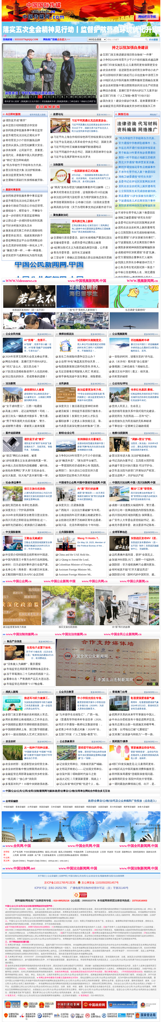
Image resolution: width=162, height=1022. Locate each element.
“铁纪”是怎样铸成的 (17, 160)
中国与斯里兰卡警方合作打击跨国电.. (27, 559)
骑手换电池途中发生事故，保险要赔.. (80, 376)
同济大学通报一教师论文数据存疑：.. (80, 724)
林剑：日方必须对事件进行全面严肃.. (27, 564)
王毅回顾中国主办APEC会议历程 (24, 574)
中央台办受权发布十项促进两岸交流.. (134, 719)
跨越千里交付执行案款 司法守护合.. (133, 465)
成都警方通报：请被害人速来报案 (25, 426)
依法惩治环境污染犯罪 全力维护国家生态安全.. (81, 197)
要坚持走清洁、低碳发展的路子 (24, 235)
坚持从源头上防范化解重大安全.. (25, 145)
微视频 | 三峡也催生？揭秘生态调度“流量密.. (89, 101)
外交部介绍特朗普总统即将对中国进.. (27, 554)
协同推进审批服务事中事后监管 (24, 130)
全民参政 (64, 383)
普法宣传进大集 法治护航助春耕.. (131, 455)
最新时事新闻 (13, 189)
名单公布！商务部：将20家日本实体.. (27, 569)
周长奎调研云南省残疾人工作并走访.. (27, 719)
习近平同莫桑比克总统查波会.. (90, 120)
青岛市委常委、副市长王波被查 (72, 252)
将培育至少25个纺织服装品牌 (23, 140)
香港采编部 (20, 807)
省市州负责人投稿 (37, 114)
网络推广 (154, 114)
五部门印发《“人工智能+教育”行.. (78, 734)
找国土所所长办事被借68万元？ (136, 267)
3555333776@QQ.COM (26, 39)
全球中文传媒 (29, 9)
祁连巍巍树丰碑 (140, 340)
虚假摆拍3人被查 (34, 389)
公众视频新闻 (119, 333)
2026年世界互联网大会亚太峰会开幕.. (27, 356)
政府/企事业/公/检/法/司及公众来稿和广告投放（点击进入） (123, 800)
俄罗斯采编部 (130, 807)
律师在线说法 (66, 333)
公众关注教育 (66, 691)
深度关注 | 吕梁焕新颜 (71, 505)
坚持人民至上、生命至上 (126, 406)
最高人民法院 (51, 852)
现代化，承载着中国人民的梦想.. (25, 155)
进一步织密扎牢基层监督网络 (23, 215)
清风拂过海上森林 (82, 221)
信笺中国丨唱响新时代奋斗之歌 (77, 774)
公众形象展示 (67, 741)
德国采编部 (79, 807)
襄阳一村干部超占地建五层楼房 (137, 157)
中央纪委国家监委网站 (34, 852)
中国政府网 (78, 852)
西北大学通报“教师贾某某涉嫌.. (137, 162)
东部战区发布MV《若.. (144, 538)
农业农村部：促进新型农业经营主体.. (27, 764)
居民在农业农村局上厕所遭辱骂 (137, 186)
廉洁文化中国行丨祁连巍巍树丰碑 (49, 101)
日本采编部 (56, 807)
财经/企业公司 (66, 432)
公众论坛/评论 (120, 383)
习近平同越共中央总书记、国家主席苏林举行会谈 (83, 151)
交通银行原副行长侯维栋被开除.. (25, 180)
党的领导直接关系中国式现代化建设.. (134, 411)
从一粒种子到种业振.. (36, 747)
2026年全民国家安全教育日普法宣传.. (27, 515)
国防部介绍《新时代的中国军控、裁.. (134, 574)
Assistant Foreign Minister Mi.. (75, 569)
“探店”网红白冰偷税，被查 (21, 455)
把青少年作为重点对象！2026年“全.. (80, 729)
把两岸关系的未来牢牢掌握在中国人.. (134, 714)
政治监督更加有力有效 (19, 175)
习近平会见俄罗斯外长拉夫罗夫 (72, 156)
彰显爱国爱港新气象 (143, 698)
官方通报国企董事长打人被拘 (135, 262)
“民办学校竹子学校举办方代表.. (137, 138)
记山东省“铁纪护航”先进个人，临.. (79, 783)
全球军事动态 (119, 532)
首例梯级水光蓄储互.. (90, 439)
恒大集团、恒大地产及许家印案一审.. (27, 475)
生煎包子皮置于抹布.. (39, 647)
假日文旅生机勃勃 (34, 488)
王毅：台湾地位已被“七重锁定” (130, 729)
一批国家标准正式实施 (85, 170)
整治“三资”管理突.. (142, 488)
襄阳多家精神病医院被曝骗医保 (137, 205)
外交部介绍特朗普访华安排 (21, 125)
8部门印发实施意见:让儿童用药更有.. (133, 764)
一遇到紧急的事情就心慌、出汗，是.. (134, 783)
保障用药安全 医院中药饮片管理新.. (133, 779)
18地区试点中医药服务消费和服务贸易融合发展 (130, 80)
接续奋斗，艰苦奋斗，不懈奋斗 (24, 210)
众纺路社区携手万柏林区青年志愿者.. (80, 520)
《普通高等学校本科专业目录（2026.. (80, 719)
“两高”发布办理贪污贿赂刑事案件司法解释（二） (82, 187)
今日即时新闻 (13, 114)
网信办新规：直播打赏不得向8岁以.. (26, 361)
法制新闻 (58, 164)
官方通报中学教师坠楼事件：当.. (138, 143)
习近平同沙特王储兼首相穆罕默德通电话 (77, 146)
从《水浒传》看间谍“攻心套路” (14, 101)
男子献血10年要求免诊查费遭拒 (137, 152)
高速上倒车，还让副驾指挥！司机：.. (27, 411)
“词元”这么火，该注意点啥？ (22, 366)
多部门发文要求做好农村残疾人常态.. (27, 714)
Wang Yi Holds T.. (88, 538)
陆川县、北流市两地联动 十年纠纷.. (79, 525)
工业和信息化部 (92, 852)
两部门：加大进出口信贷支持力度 (78, 470)
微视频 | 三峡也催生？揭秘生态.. (130, 366)
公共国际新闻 (66, 532)
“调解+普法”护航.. (141, 439)
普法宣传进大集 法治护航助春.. (24, 170)
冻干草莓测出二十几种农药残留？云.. (28, 673)
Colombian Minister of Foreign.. (76, 564)
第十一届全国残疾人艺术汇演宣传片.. (27, 734)
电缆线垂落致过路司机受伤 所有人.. (79, 366)
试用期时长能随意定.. (90, 340)
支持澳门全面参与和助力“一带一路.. (133, 734)
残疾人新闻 (12, 691)
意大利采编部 (116, 807)
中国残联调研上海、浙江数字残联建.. (27, 729)
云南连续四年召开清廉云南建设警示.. (80, 515)
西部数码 (84, 855)
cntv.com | (64, 861)
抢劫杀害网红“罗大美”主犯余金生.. (25, 470)
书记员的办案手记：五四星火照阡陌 (133, 460)
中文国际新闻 (13, 532)
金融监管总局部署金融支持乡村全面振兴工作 (129, 106)
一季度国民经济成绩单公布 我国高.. (79, 465)
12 (80, 97)
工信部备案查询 (49, 855)
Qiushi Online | (19, 861)
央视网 (30, 855)
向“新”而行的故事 (88, 488)
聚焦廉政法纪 (60, 215)
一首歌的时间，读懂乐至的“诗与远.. (133, 356)
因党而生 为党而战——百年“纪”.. (131, 416)
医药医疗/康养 (120, 741)
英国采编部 (68, 807)
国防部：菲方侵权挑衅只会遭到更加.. (134, 564)
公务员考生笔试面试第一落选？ (136, 272)
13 (84, 97)
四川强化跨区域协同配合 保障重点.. (133, 515)
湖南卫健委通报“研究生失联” (136, 176)
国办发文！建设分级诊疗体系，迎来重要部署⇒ (130, 100)
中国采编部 (9, 807)
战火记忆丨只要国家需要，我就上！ (80, 779)
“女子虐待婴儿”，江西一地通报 (23, 406)
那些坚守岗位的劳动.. (90, 747)
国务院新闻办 (139, 852)
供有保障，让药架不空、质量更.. (25, 150)
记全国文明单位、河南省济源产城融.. (81, 764)
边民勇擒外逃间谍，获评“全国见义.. (133, 554)
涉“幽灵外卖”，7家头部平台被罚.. (78, 460)
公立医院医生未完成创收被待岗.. (138, 191)
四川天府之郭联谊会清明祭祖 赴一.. (26, 520)
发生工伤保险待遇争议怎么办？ (77, 356)
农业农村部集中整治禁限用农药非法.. (27, 769)
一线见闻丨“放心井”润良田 (21, 779)
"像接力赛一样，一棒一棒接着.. (24, 250)
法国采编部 (103, 807)
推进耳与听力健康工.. (36, 698)
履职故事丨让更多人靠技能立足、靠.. (80, 421)
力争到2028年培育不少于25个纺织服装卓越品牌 (130, 59)
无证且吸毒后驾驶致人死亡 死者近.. (79, 371)
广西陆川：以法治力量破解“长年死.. (80, 510)
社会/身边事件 (13, 482)
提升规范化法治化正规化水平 (23, 135)
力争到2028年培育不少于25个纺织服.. (80, 455)
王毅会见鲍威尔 (33, 538)
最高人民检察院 (65, 852)
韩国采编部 (91, 807)
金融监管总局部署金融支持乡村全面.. (27, 774)
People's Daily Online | (37, 861)
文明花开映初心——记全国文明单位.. (81, 769)
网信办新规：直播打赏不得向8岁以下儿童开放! (130, 90)
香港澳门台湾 (119, 691)
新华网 (23, 855)
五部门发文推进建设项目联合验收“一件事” (128, 54)
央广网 (37, 855)
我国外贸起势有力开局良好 (74, 475)
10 (71, 97)
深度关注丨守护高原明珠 (19, 510)
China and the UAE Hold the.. (74, 554)
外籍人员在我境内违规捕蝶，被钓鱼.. (27, 465)
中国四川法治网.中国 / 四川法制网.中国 (133, 482)
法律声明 (63, 876)
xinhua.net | (53, 861)
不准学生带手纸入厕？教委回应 (137, 171)
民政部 (110, 852)
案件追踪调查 (13, 432)
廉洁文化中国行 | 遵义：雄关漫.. (130, 371)
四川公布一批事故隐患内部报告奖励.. (134, 510)
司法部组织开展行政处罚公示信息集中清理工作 (130, 75)
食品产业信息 (14, 641)
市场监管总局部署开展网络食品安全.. (28, 669)
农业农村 (11, 741)
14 (89, 97)
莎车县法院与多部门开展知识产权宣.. (134, 470)
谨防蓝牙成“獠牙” (16, 120)
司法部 (118, 852)
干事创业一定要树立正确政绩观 (130, 426)
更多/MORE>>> (103, 114)
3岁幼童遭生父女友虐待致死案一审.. (26, 460)
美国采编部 (44, 807)
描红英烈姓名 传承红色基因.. (22, 505)
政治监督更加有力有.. (90, 389)
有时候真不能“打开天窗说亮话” (130, 569)
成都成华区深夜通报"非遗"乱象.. (137, 257)
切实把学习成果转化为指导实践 (24, 255)
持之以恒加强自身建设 (130, 48)
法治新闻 (11, 383)
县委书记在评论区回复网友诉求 (137, 181)
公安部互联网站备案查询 (68, 855)
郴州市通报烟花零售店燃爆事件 (137, 167)
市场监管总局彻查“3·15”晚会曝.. (25, 683)
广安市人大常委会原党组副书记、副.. (134, 520)
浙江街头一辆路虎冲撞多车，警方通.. (27, 416)
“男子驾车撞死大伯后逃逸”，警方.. (25, 421)
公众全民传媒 (13, 333)
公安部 (103, 852)
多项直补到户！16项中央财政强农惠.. (27, 783)
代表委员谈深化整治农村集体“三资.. (80, 426)
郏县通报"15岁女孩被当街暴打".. (137, 195)
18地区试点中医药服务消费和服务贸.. (134, 769)
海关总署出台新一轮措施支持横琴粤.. (134, 724)
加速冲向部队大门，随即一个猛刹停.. (134, 559)
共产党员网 (18, 852)
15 (93, 97)
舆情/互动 (123, 114)
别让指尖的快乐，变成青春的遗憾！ (26, 376)
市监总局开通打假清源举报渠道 (137, 147)
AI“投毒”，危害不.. (35, 340)
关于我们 (42, 876)
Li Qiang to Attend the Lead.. (74, 559)
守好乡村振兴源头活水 (19, 225)
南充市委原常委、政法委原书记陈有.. (134, 525)
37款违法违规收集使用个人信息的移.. (27, 371)
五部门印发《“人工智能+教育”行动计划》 (127, 95)
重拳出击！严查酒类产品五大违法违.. (28, 678)
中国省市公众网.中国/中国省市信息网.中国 (82, 482)
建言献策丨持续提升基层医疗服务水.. (80, 411)
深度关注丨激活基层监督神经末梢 (78, 406)
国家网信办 (127, 852)
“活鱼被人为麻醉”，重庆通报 (23, 664)
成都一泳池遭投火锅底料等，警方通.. (134, 505)
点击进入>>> (63, 39)
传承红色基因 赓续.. (142, 389)
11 (76, 97)
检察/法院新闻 (120, 432)
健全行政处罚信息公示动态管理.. (25, 205)
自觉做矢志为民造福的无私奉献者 (132, 421)
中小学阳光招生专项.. (90, 698)
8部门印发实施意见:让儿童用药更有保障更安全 (130, 64)
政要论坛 (58, 114)
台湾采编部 (32, 807)
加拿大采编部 (143, 807)
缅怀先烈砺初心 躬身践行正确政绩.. (26, 525)
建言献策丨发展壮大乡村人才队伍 (78, 416)
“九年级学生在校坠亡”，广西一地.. (79, 714)
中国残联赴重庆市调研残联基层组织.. (27, 724)
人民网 (16, 855)
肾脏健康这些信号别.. (143, 747)
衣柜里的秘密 (120, 376)
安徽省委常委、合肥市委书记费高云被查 (77, 242)
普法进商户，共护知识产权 (128, 475)
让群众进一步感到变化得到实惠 (24, 220)
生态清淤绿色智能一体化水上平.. (25, 245)
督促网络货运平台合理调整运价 (24, 240)
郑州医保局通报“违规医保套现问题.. (133, 774)
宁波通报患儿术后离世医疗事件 (137, 200)
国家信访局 (151, 852)
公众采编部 (52, 876)
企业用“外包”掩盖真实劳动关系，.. (79, 361)
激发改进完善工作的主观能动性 (24, 230)
